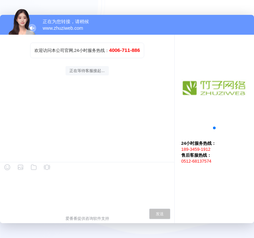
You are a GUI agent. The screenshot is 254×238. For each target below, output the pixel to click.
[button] (214, 128)
